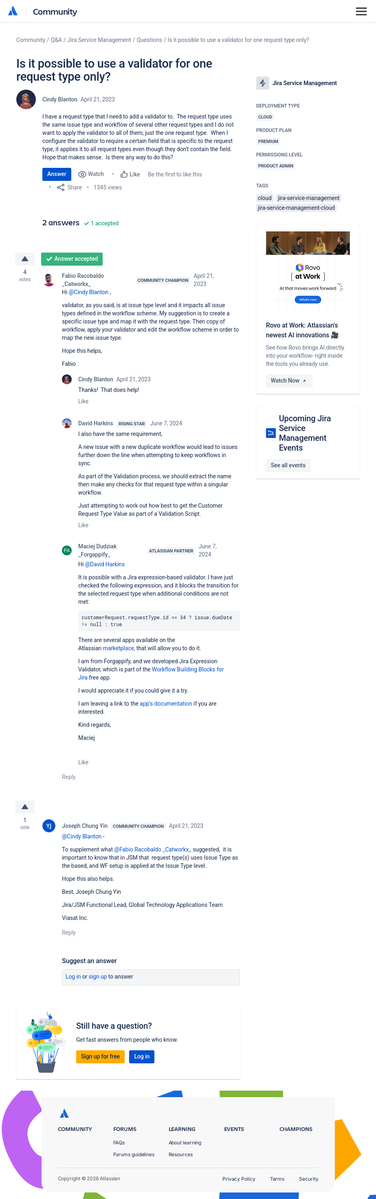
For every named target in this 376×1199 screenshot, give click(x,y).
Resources (181, 1154)
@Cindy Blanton (88, 292)
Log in (73, 978)
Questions (149, 40)
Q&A (56, 40)
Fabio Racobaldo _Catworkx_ (83, 280)
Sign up (98, 978)
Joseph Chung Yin (85, 827)
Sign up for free (100, 1058)
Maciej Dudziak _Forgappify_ (97, 550)
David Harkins (95, 423)
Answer (56, 174)
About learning (185, 1143)
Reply (69, 777)
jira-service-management (309, 198)
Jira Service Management (99, 40)
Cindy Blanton (59, 99)
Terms (277, 1179)
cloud (265, 198)
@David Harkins (105, 564)
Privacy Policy (238, 1179)
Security (308, 1179)
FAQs (119, 1143)
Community (55, 11)
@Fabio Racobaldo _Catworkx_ (152, 851)
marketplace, (119, 648)
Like (83, 401)
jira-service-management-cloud (296, 208)
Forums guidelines (134, 1154)
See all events (288, 465)
